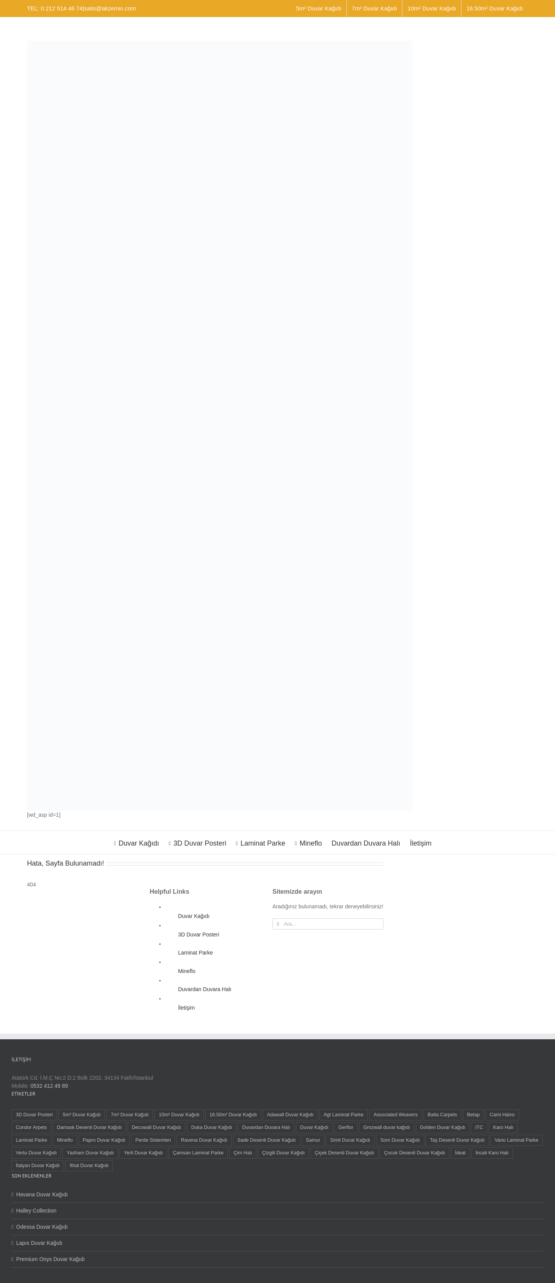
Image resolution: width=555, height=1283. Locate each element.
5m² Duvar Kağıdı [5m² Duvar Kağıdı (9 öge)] (82, 1114)
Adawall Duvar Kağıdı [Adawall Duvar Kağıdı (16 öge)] (290, 1114)
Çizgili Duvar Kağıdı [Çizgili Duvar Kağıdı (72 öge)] (283, 1153)
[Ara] (278, 924)
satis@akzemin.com (110, 8)
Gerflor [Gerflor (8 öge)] (345, 1127)
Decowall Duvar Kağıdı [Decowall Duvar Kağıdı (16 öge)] (156, 1127)
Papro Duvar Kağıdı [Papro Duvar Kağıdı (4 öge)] (104, 1140)
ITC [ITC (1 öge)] (479, 1127)
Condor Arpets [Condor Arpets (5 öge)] (31, 1127)
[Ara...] (327, 924)
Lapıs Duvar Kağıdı (39, 1243)
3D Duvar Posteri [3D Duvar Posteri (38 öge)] (34, 1114)
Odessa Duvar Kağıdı (42, 1227)
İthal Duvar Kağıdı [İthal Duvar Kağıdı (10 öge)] (89, 1165)
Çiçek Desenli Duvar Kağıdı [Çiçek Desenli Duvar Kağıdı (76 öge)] (344, 1153)
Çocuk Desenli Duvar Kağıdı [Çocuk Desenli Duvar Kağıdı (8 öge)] (414, 1153)
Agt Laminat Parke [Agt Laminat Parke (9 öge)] (344, 1114)
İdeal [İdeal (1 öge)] (460, 1153)
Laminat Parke (195, 953)
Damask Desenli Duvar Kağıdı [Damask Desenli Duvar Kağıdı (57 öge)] (89, 1127)
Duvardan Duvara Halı (205, 989)
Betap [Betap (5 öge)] (473, 1114)
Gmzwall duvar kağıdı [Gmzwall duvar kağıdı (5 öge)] (386, 1127)
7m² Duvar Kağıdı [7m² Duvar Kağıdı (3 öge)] (130, 1114)
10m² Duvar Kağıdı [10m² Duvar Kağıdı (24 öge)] (179, 1114)
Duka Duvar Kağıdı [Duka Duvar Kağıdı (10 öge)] (211, 1127)
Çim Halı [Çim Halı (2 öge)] (243, 1153)
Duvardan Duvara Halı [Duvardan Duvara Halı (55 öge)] (266, 1127)
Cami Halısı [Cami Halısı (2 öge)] (502, 1114)
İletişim (186, 1008)
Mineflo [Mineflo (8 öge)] (65, 1140)
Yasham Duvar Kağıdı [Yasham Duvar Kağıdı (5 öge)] (90, 1153)
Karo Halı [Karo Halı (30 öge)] (503, 1127)
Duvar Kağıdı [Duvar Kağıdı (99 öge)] (314, 1127)
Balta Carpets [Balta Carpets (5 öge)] (442, 1114)
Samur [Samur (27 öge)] (313, 1140)
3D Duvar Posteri (198, 934)
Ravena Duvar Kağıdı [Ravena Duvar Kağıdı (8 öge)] (204, 1140)
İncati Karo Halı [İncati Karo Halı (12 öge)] (492, 1153)
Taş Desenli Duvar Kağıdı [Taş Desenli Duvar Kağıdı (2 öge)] (457, 1140)
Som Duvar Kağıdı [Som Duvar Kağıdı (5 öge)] (400, 1140)
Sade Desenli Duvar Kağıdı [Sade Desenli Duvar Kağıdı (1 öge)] (266, 1140)
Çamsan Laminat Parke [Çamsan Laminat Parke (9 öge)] (198, 1153)
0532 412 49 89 (49, 1086)
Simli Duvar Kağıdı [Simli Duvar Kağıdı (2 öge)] (350, 1140)
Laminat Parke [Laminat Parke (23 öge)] (31, 1140)
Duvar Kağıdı (194, 916)
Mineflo (186, 971)
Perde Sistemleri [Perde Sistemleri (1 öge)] (153, 1140)
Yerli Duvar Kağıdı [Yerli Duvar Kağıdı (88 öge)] (143, 1153)
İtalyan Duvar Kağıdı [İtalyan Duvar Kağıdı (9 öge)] (38, 1165)
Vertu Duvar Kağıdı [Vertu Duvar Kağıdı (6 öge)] (36, 1153)
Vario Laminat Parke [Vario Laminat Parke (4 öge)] (516, 1140)
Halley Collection (36, 1211)
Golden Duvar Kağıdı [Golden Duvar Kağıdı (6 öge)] (443, 1127)
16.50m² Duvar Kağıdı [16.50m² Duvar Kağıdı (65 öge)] (233, 1114)
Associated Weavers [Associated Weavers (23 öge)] (395, 1114)
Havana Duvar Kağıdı (42, 1194)
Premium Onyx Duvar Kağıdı (50, 1259)
